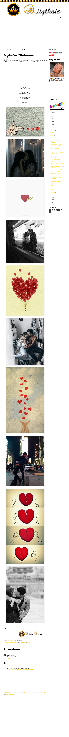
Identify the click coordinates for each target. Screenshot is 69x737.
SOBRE (9, 17)
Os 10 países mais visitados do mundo (57, 171)
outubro (53, 132)
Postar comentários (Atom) (10, 694)
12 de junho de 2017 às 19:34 (18, 653)
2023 (51, 118)
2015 (51, 197)
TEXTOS (25, 17)
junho (53, 138)
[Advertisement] (12, 34)
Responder (8, 658)
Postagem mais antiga (42, 692)
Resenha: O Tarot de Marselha (56, 183)
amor (7, 642)
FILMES (34, 17)
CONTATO (14, 17)
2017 (51, 127)
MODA (51, 17)
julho (53, 137)
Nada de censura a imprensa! (56, 181)
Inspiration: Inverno (54, 157)
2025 (51, 115)
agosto (53, 135)
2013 (51, 200)
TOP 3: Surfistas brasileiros (55, 159)
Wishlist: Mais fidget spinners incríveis (57, 140)
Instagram (8, 669)
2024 (51, 116)
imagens (22, 642)
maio (52, 187)
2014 (51, 199)
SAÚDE (60, 17)
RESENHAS (46, 17)
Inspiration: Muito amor (55, 173)
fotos (19, 642)
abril (52, 189)
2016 (51, 196)
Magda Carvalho (10, 653)
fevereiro (53, 192)
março (53, 190)
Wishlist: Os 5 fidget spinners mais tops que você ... (57, 150)
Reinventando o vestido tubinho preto (57, 163)
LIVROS (29, 17)
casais (9, 642)
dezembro (53, 129)
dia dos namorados (15, 642)
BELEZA (55, 17)
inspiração (24, 642)
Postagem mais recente (7, 692)
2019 (51, 124)
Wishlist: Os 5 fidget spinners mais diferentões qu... (57, 153)
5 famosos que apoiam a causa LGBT (57, 144)
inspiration (28, 642)
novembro (53, 130)
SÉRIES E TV (40, 17)
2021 (51, 121)
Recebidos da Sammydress (55, 148)
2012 (51, 202)
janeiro (53, 194)
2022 (51, 119)
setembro (53, 133)
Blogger (37, 733)
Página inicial (25, 692)
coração (11, 642)
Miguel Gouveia (9, 662)
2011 (51, 204)
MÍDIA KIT (20, 17)
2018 (51, 126)
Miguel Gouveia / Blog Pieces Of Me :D (26, 669)
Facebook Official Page (15, 669)
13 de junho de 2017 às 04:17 (17, 662)
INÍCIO (5, 17)
